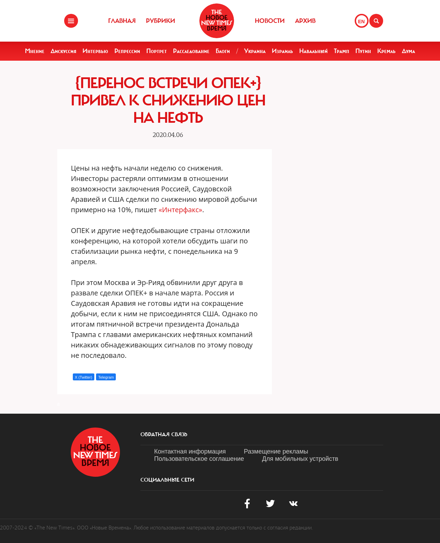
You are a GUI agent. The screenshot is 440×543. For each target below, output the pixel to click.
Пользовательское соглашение (199, 458)
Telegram (106, 377)
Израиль (282, 51)
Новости (270, 21)
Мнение (34, 51)
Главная (122, 21)
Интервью (95, 51)
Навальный (313, 51)
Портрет (156, 51)
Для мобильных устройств (300, 458)
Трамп (341, 51)
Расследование (191, 51)
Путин (363, 51)
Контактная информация (190, 451)
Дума (408, 51)
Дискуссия (63, 51)
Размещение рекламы (276, 451)
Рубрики (160, 21)
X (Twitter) (83, 377)
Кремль (386, 51)
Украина (255, 51)
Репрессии (127, 51)
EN (361, 21)
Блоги (223, 51)
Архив (305, 21)
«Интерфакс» (180, 209)
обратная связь (163, 434)
